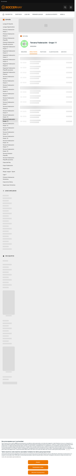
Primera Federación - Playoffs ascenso (9, 43)
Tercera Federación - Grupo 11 (9, 120)
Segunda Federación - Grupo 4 (9, 60)
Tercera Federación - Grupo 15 (9, 137)
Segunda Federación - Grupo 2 (9, 52)
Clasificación (53, 52)
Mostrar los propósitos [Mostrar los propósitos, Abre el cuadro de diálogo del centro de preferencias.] (38, 472)
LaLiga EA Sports (8, 24)
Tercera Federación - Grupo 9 (9, 112)
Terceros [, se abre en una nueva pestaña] (68, 449)
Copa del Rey (7, 162)
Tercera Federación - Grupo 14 (9, 133)
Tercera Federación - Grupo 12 (9, 124)
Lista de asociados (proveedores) (11, 457)
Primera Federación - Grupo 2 (9, 35)
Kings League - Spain (9, 171)
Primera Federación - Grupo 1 (9, 30)
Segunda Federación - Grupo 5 (9, 65)
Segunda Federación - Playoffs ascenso (9, 69)
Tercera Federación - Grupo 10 (9, 116)
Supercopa (6, 168)
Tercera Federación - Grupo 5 (9, 94)
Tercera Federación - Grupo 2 (9, 82)
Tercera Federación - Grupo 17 (9, 146)
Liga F (4, 174)
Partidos (43, 52)
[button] (65, 7)
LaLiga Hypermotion (9, 27)
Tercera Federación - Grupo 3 (9, 86)
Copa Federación (8, 165)
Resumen (24, 52)
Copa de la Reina (8, 182)
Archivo (64, 52)
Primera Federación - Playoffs (9, 39)
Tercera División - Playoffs (8, 154)
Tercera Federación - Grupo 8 (9, 107)
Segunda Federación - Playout (9, 73)
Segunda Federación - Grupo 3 (9, 56)
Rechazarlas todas (38, 467)
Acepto (38, 462)
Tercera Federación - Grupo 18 (9, 150)
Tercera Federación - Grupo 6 (9, 99)
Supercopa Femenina (9, 185)
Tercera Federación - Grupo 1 (9, 77)
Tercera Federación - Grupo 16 (9, 141)
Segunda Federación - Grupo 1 (9, 47)
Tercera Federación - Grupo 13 (9, 129)
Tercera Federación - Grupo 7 (9, 103)
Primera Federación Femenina (8, 178)
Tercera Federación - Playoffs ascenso (9, 158)
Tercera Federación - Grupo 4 (9, 90)
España (25, 36)
